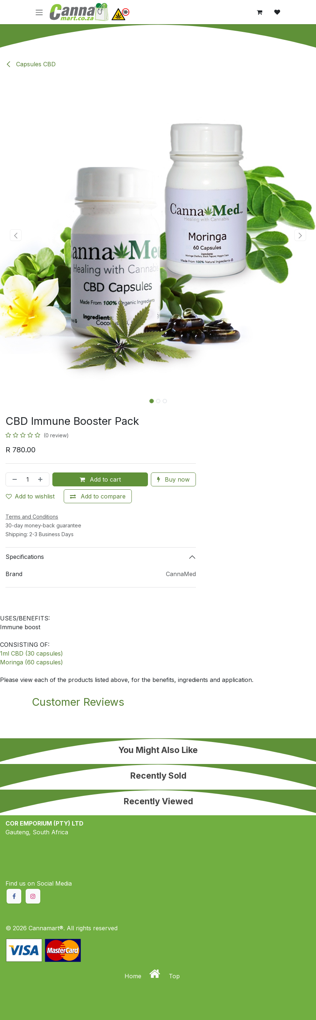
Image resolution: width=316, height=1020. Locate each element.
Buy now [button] (173, 479)
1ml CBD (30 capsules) (31, 653)
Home (133, 976)
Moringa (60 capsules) (31, 662)
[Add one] (41, 479)
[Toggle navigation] (39, 12)
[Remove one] (13, 479)
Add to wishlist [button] (30, 496)
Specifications (24, 556)
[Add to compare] (98, 496)
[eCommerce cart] (259, 12)
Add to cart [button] (100, 479)
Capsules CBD (30, 64)
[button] (15, 235)
